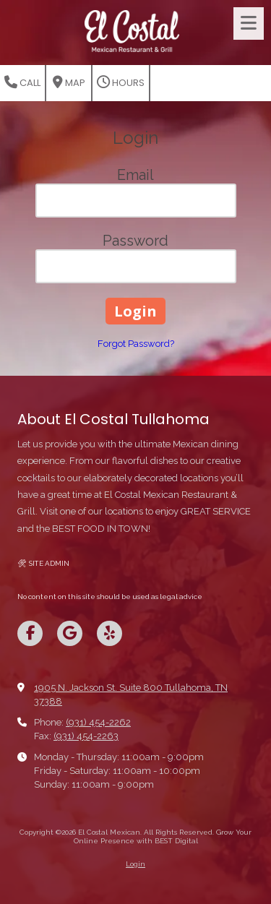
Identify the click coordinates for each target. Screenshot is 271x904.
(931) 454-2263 (86, 736)
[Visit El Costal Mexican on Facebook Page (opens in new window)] (30, 633)
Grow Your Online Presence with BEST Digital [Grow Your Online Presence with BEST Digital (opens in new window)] (163, 836)
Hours (121, 83)
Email (135, 175)
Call (22, 83)
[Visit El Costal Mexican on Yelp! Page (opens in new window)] (109, 633)
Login (135, 864)
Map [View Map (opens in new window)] (69, 83)
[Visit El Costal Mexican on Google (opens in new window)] (69, 633)
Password (135, 240)
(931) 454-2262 (98, 722)
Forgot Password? (136, 343)
